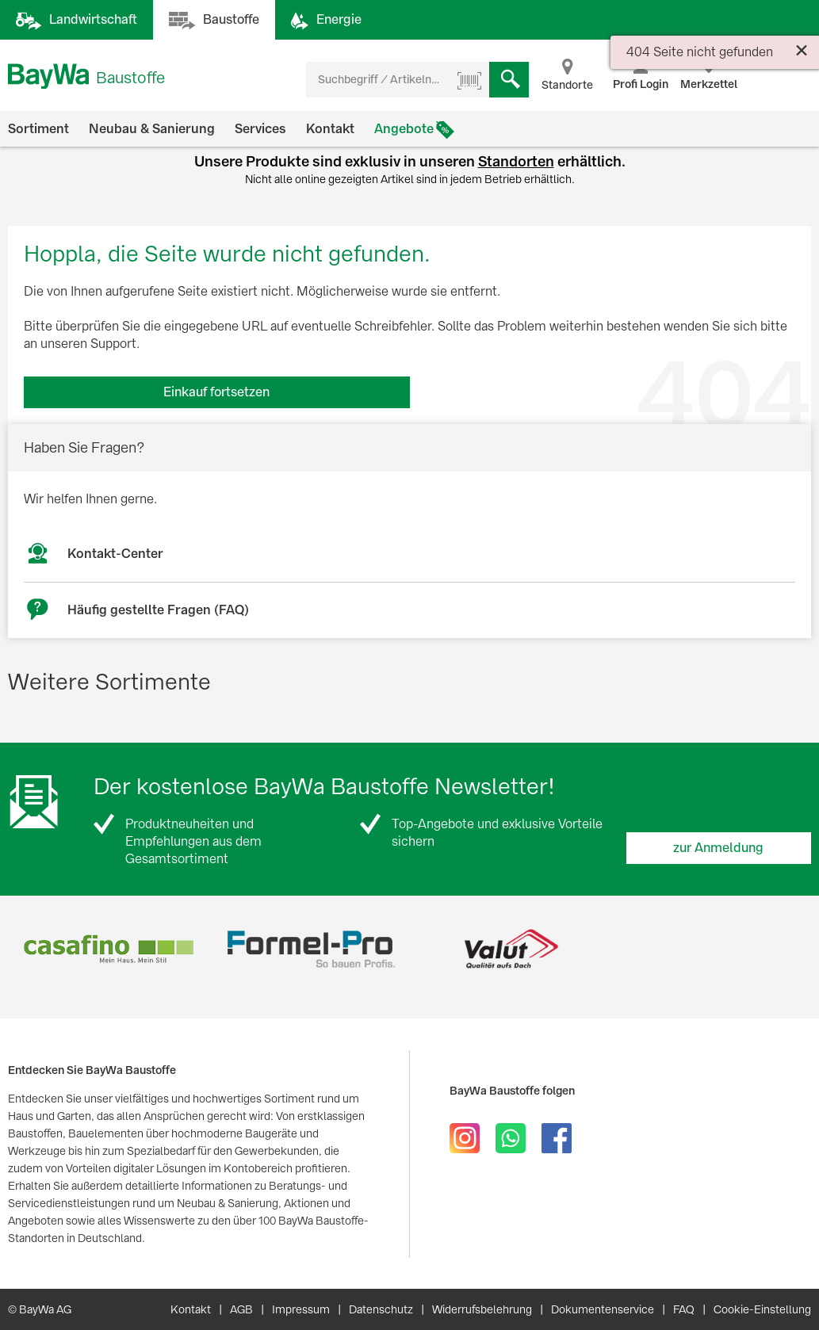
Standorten (516, 161)
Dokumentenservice (602, 1309)
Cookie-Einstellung (762, 1309)
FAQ (684, 1309)
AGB (241, 1309)
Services (260, 128)
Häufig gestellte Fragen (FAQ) (158, 610)
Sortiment (38, 128)
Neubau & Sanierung (152, 128)
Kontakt (330, 128)
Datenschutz (381, 1309)
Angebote (404, 128)
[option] (108, 949)
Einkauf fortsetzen (216, 392)
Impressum (301, 1309)
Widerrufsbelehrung (482, 1309)
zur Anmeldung (718, 847)
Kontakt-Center (115, 553)
